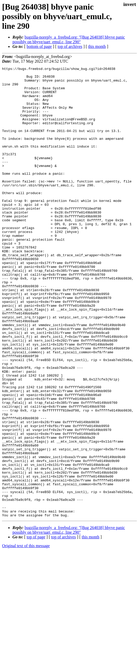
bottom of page (39, 46)
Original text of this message (26, 636)
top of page (36, 627)
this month (97, 46)
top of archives (70, 46)
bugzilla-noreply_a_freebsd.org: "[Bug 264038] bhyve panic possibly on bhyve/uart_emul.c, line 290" (68, 39)
